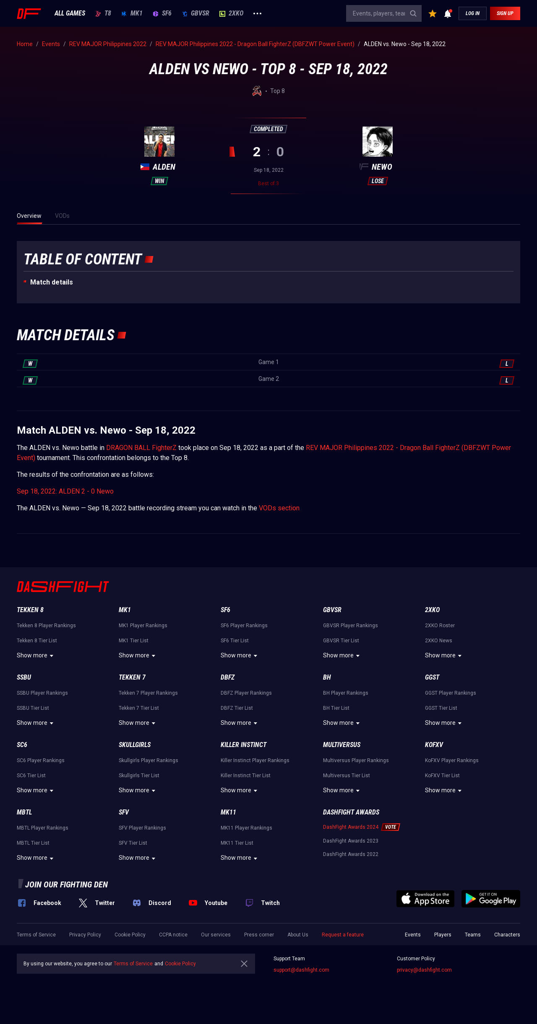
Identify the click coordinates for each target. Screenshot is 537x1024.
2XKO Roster (440, 625)
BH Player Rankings (345, 693)
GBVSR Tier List (341, 641)
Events (413, 935)
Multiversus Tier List (346, 775)
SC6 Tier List (31, 775)
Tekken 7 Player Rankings (148, 693)
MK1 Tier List (134, 641)
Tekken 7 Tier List (139, 708)
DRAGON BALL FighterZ (141, 448)
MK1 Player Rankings (143, 625)
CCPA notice (173, 935)
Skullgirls (135, 745)
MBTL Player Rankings (42, 828)
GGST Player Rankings (450, 693)
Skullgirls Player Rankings (148, 760)
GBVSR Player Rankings (350, 625)
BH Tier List (336, 708)
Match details (51, 282)
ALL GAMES (70, 13)
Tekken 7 (132, 677)
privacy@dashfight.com (424, 970)
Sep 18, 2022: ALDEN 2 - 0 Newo (65, 491)
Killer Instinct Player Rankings (255, 760)
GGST (432, 677)
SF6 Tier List (235, 641)
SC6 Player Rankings (41, 760)
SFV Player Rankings (142, 828)
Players (442, 935)
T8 (103, 13)
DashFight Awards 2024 (350, 827)
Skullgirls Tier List (139, 775)
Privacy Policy (85, 935)
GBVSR (195, 13)
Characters (507, 935)
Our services (216, 935)
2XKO (231, 13)
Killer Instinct (243, 745)
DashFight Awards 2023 (350, 841)
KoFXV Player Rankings (452, 760)
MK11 (228, 812)
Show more (36, 656)
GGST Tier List (441, 708)
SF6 (162, 13)
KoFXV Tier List (442, 775)
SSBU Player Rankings (42, 693)
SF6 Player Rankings (244, 625)
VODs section (279, 508)
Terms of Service (36, 935)
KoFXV (434, 745)
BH (327, 677)
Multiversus (341, 745)
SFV (124, 812)
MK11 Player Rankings (246, 828)
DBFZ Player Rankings (246, 693)
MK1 (132, 13)
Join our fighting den (66, 884)
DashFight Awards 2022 (350, 854)
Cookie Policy (130, 935)
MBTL (24, 812)
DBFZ (228, 677)
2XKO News (438, 641)
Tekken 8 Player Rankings (46, 625)
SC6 (22, 745)
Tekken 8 (30, 610)
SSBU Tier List (33, 708)
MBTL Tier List (33, 843)
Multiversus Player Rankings (356, 760)
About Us (297, 935)
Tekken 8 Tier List (37, 641)
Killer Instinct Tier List (246, 775)
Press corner (259, 935)
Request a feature (343, 935)
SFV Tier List (133, 843)
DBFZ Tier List (237, 708)
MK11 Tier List (237, 843)
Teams (473, 935)
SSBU (24, 677)
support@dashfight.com (301, 970)
